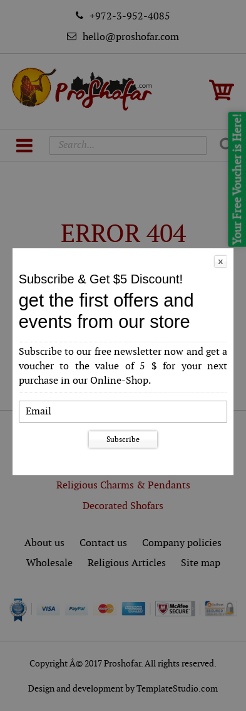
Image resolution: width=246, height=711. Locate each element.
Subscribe (123, 439)
